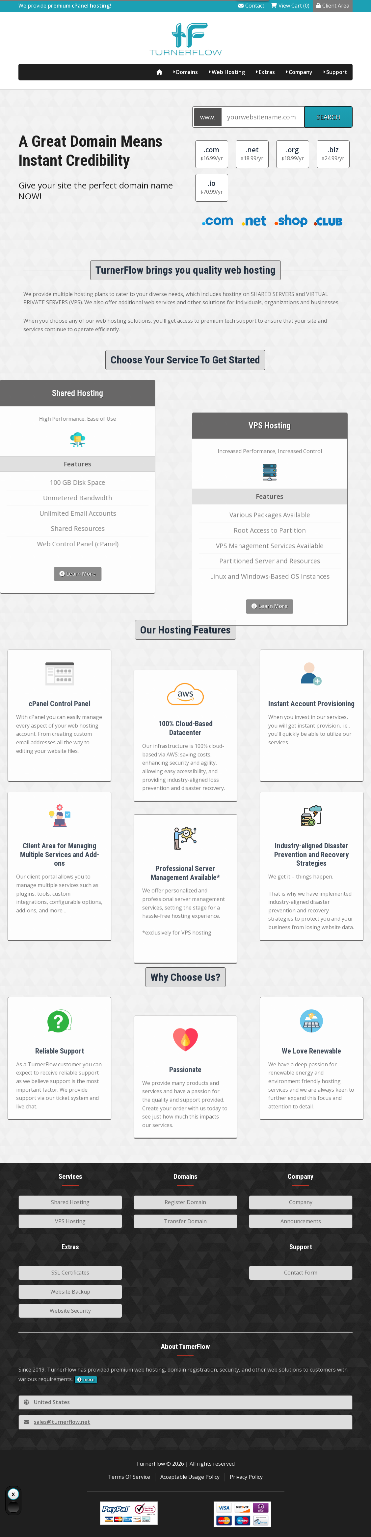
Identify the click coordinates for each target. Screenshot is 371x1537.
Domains (187, 72)
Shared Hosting (70, 1202)
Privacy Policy (246, 1476)
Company (300, 72)
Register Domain (185, 1202)
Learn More (270, 783)
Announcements (300, 1221)
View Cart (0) (290, 5)
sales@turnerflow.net (57, 1421)
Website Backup (70, 1291)
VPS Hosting (70, 1221)
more (85, 1379)
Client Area (332, 5)
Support (336, 72)
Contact (251, 5)
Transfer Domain (185, 1221)
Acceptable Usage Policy (190, 1476)
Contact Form (300, 1272)
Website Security (70, 1310)
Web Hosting (228, 72)
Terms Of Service (129, 1476)
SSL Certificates (70, 1272)
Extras (267, 72)
